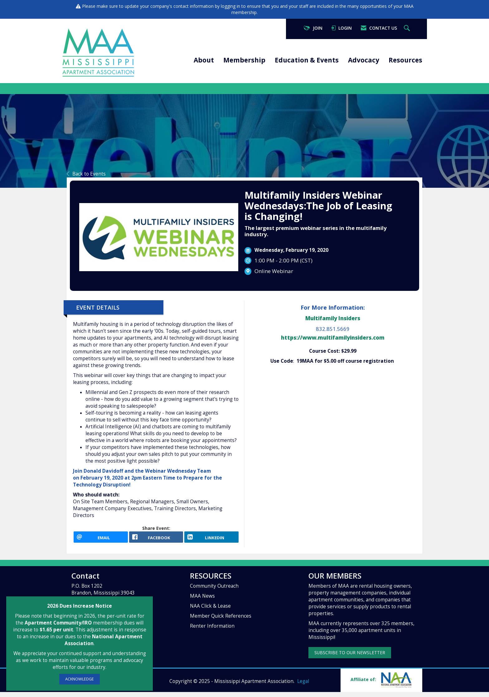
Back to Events (86, 174)
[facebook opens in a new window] (156, 539)
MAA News (202, 601)
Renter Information (212, 631)
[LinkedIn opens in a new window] (211, 539)
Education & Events (307, 60)
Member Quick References (220, 621)
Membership (244, 60)
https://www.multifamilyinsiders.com (333, 337)
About (204, 60)
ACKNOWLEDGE (79, 679)
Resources (405, 60)
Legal (303, 686)
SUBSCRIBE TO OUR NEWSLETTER (349, 658)
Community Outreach (214, 591)
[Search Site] (407, 28)
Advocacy (363, 60)
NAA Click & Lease (210, 611)
